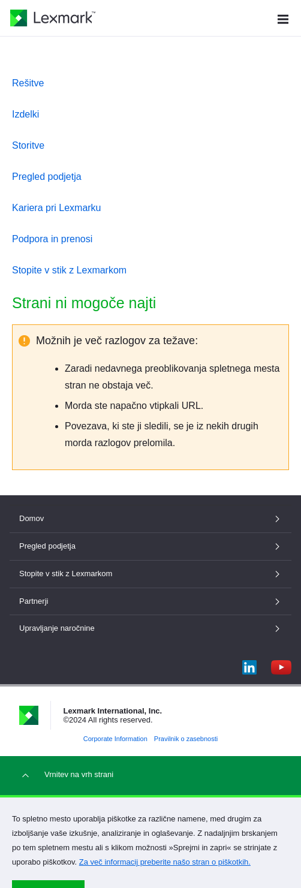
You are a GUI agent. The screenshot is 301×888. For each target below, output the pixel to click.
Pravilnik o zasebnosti (186, 738)
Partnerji (150, 601)
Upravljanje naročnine (150, 628)
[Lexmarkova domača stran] (52, 18)
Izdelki (25, 114)
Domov (150, 518)
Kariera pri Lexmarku (56, 208)
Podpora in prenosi (52, 239)
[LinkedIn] (249, 664)
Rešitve (28, 83)
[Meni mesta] (283, 18)
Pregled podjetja (47, 176)
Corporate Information (115, 738)
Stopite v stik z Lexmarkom (69, 270)
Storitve (28, 145)
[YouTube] (281, 664)
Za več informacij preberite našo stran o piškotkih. (165, 861)
